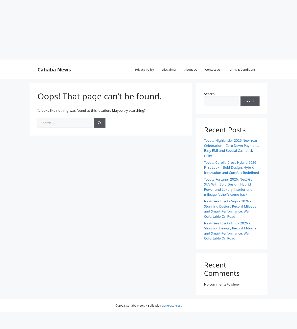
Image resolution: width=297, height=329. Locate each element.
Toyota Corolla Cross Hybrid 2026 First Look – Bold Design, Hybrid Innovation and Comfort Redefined (231, 167)
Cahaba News (54, 69)
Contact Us (212, 69)
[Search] (99, 123)
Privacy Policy (144, 69)
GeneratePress (171, 305)
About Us (190, 69)
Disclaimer (169, 69)
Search (209, 93)
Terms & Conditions (242, 69)
